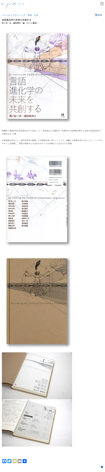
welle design (12, 6)
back (98, 15)
